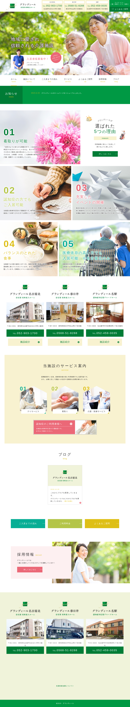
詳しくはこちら (105, 154)
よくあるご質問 (102, 523)
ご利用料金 (65, 523)
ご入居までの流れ (28, 523)
